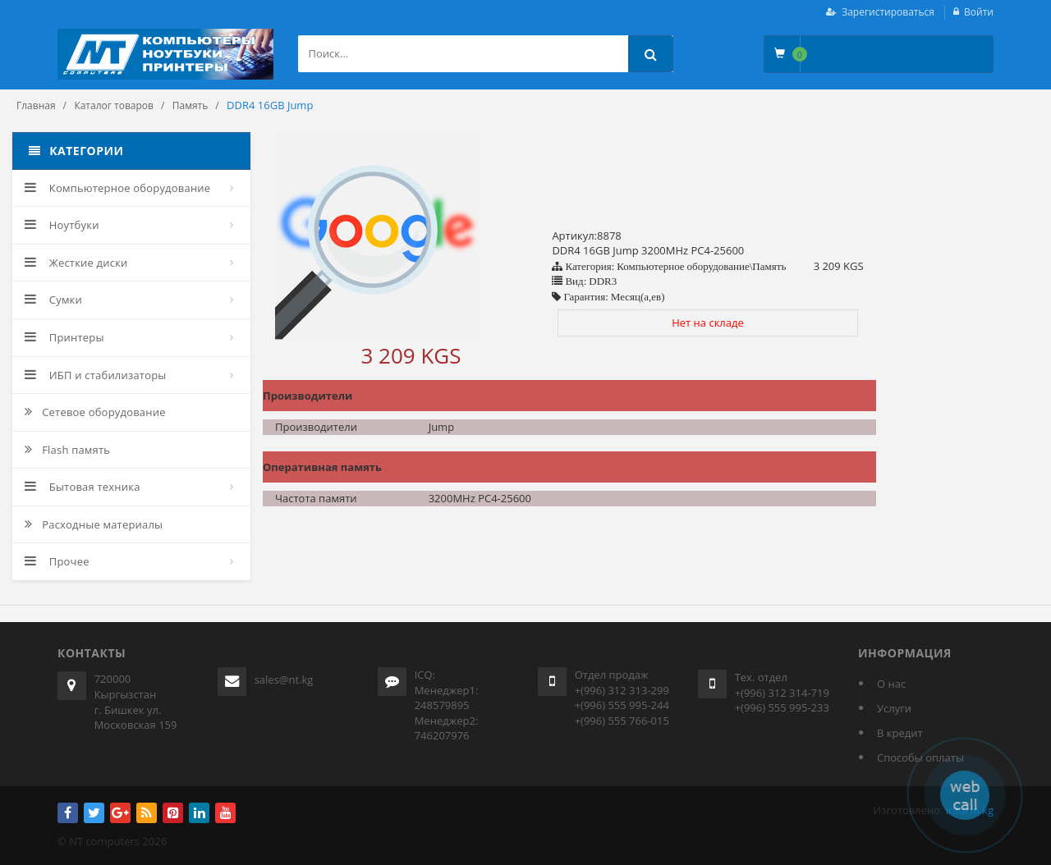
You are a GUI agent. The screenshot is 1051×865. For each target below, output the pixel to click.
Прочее (57, 561)
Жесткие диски (76, 262)
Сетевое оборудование (95, 412)
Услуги (894, 708)
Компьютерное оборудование (117, 188)
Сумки (53, 299)
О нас (891, 683)
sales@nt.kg (284, 679)
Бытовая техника (82, 486)
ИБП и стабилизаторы (96, 375)
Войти (979, 12)
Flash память (67, 449)
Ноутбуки (62, 224)
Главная (36, 105)
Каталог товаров (114, 105)
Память (190, 105)
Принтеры (64, 337)
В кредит (900, 732)
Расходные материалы (94, 524)
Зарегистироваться (888, 12)
